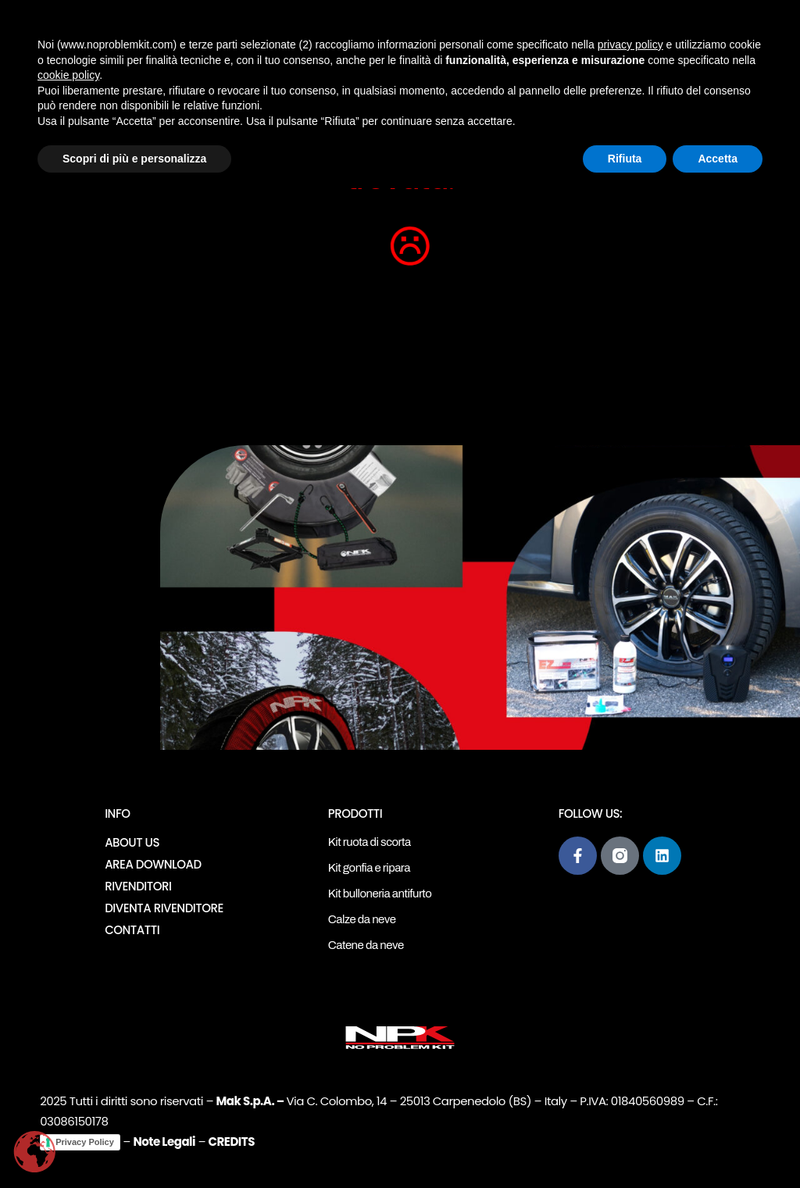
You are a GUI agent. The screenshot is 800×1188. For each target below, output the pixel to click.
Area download (153, 864)
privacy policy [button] (630, 44)
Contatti (132, 930)
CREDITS (232, 1141)
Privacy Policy (84, 1142)
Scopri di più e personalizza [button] (134, 158)
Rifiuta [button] (625, 158)
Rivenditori (138, 886)
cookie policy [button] (68, 75)
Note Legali (164, 1141)
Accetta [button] (718, 158)
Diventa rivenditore (164, 908)
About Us (132, 842)
